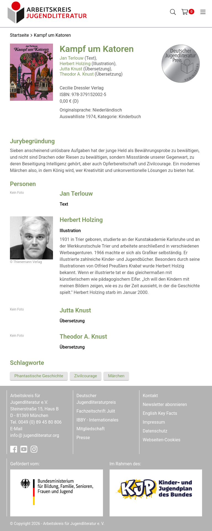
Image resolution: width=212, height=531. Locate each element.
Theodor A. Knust (77, 74)
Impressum (154, 422)
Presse (83, 437)
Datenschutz (155, 431)
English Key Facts (160, 413)
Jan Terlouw (72, 58)
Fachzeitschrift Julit (95, 411)
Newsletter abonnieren (165, 404)
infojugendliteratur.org (34, 435)
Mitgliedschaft (90, 428)
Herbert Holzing (75, 63)
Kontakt (150, 395)
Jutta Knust (71, 68)
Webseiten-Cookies (161, 439)
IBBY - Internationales (97, 420)
